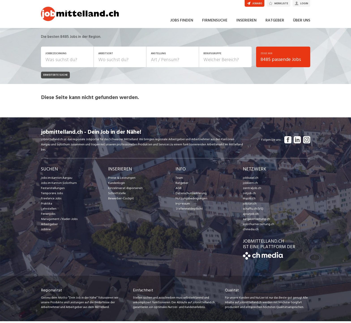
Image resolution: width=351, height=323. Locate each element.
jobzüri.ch (249, 205)
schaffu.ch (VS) (252, 210)
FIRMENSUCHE (214, 22)
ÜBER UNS (301, 22)
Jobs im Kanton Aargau (56, 179)
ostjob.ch (249, 195)
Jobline (46, 231)
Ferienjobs (48, 215)
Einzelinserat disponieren (124, 189)
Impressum (182, 205)
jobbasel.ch (250, 179)
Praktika (46, 205)
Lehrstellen (48, 210)
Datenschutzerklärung (190, 195)
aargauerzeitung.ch (255, 220)
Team (179, 179)
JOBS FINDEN (181, 22)
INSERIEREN (246, 22)
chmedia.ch (250, 231)
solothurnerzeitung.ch (257, 225)
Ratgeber (182, 184)
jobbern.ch (250, 184)
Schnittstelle (116, 195)
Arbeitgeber (49, 225)
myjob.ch (249, 200)
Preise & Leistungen (121, 179)
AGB (179, 189)
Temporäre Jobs (51, 195)
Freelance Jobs (51, 200)
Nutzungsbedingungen (191, 200)
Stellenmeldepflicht (189, 210)
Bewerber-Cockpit (120, 200)
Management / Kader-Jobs (59, 220)
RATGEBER (274, 22)
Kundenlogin (116, 184)
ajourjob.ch (250, 215)
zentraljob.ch (251, 189)
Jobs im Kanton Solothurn (58, 184)
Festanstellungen (52, 189)
